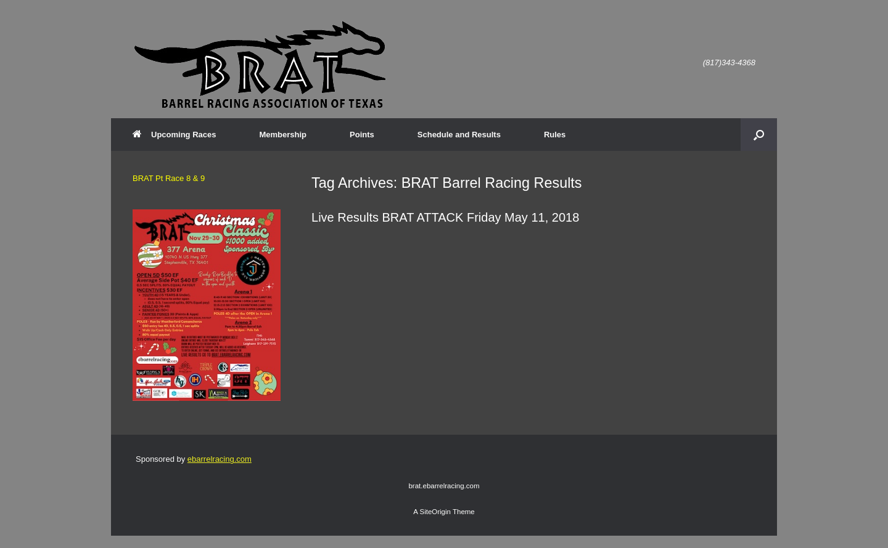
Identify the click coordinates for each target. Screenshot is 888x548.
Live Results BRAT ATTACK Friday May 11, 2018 (445, 217)
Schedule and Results (459, 134)
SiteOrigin (435, 511)
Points (362, 134)
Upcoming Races (174, 134)
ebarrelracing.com (219, 459)
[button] (759, 134)
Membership (282, 134)
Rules (554, 134)
